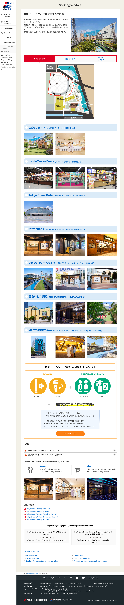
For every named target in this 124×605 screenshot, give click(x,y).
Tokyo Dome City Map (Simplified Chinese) (41, 514)
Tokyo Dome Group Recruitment (95, 586)
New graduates (44, 586)
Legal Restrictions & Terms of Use (34, 589)
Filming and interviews (82, 558)
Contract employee (59, 586)
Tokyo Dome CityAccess (8, 47)
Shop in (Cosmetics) (69, 594)
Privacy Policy (49, 591)
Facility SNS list (93, 578)
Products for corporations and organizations (42, 561)
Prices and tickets (9, 42)
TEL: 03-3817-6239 (46, 537)
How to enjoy (8, 28)
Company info (28, 583)
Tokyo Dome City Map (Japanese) (38, 508)
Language (6, 51)
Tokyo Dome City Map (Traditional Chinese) (42, 517)
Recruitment (28, 586)
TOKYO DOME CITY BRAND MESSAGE (104, 583)
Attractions (57, 229)
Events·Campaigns (7, 22)
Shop (89, 466)
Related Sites (28, 593)
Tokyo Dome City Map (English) (37, 511)
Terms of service (63, 589)
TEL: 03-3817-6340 (93, 537)
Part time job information (8, 67)
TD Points (3, 62)
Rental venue (79, 555)
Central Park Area (62, 263)
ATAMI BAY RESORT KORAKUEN (49, 594)
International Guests (6, 57)
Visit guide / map (5, 55)
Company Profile (45, 583)
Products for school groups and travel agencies (91, 561)
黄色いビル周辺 (57, 296)
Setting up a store (32, 558)
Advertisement (31, 555)
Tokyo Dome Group (73, 583)
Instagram (71, 578)
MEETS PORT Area (66, 330)
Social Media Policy (90, 591)
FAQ (2, 69)
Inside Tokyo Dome (56, 161)
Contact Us (69, 433)
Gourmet (7, 33)
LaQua (52, 127)
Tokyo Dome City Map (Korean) (37, 519)
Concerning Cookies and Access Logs (69, 591)
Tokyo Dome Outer (58, 195)
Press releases (59, 583)
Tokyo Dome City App (7, 60)
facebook (77, 578)
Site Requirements (50, 589)
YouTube (83, 578)
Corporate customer (6, 65)
